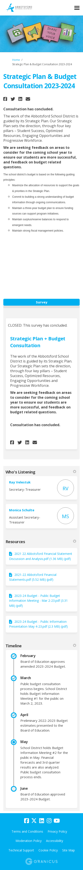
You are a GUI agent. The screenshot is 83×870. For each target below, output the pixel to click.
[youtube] (56, 821)
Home (16, 60)
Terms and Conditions (27, 831)
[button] (5, 99)
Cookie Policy (48, 850)
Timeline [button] (41, 645)
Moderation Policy (28, 841)
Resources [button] (41, 541)
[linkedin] (41, 821)
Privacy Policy (57, 831)
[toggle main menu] (77, 8)
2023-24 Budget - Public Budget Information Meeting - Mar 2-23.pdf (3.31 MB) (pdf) (38, 601)
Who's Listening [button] (41, 472)
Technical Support (21, 850)
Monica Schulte (21, 510)
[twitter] (34, 821)
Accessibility (54, 841)
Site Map (68, 850)
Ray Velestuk (20, 482)
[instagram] (49, 821)
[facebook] (26, 821)
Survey (41, 302)
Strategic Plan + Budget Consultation (37, 342)
